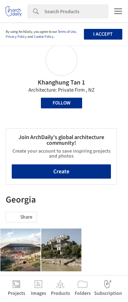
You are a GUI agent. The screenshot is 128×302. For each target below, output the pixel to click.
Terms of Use (67, 31)
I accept (103, 34)
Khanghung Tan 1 (61, 82)
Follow (61, 103)
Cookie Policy (44, 36)
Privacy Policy (16, 36)
